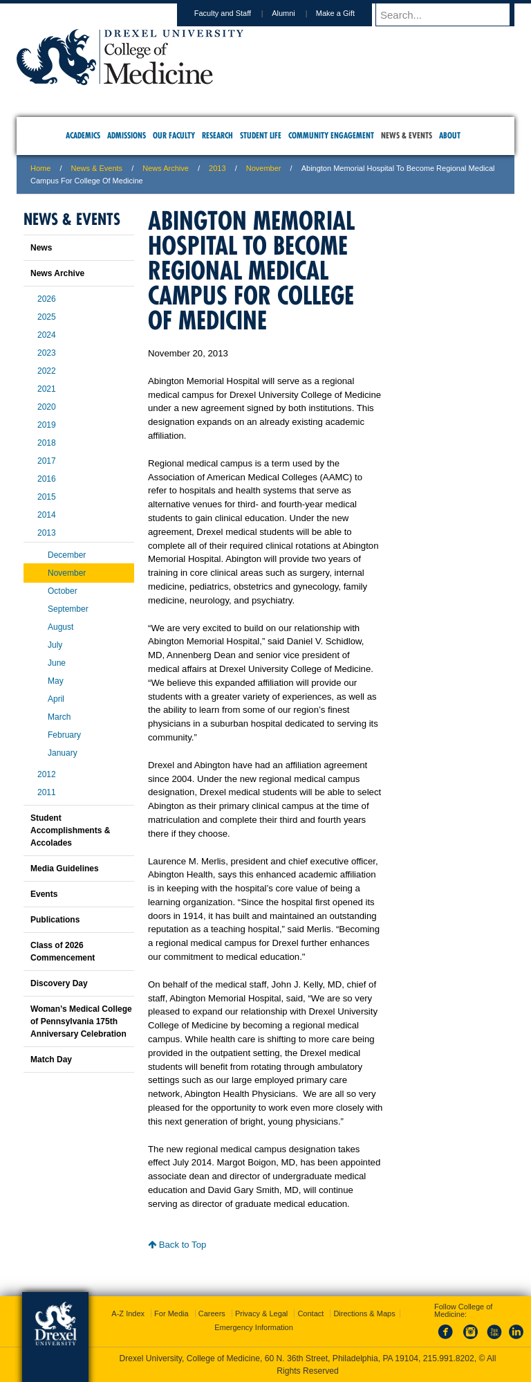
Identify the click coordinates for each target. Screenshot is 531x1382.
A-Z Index (128, 1313)
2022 (46, 371)
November (263, 168)
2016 (46, 479)
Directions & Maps (364, 1313)
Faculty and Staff (235, 13)
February (64, 735)
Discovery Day (59, 983)
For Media (171, 1313)
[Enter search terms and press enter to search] (451, 14)
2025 (46, 317)
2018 (46, 443)
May (56, 681)
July (55, 645)
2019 (46, 425)
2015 (46, 497)
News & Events (97, 168)
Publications (55, 920)
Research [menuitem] (217, 135)
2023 (46, 353)
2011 (46, 792)
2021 (46, 389)
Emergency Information (253, 1327)
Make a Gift (348, 13)
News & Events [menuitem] (406, 135)
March (59, 717)
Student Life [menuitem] (260, 135)
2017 (46, 461)
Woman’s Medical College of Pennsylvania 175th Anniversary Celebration (81, 1021)
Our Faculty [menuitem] (174, 135)
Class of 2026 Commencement (62, 951)
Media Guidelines (64, 868)
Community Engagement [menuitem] (331, 135)
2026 (46, 299)
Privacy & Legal (261, 1313)
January (62, 753)
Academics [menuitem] (83, 135)
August (60, 627)
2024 (46, 335)
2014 (46, 515)
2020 (46, 407)
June (57, 663)
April (56, 699)
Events (43, 894)
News (41, 248)
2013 (217, 168)
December (67, 555)
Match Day (51, 1059)
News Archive (165, 168)
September (68, 609)
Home (40, 168)
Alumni (296, 13)
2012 (46, 774)
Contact (310, 1313)
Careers (211, 1313)
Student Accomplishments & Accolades (70, 830)
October (62, 591)
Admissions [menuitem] (126, 135)
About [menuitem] (449, 135)
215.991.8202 (448, 1358)
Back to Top (177, 1244)
